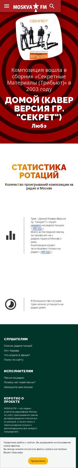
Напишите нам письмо (18, 387)
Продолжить (38, 460)
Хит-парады (11, 350)
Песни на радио (14, 377)
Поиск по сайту (14, 359)
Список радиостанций (18, 345)
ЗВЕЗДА (37, 228)
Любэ (39, 126)
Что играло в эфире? (17, 355)
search (52, 6)
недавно (36, 225)
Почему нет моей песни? (19, 382)
